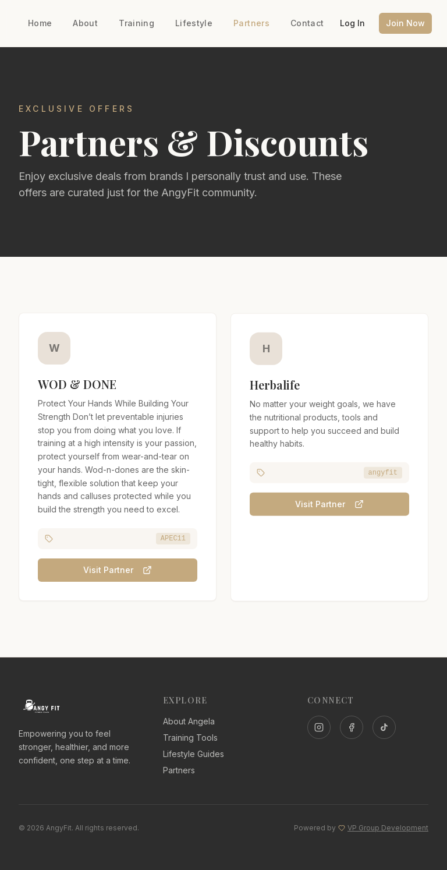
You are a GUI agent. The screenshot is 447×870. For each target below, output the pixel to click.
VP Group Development (387, 827)
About (85, 23)
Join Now (405, 23)
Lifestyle (193, 23)
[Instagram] (319, 727)
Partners (251, 23)
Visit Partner (117, 571)
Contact (307, 23)
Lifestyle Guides (193, 754)
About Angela (189, 721)
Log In (352, 23)
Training (136, 23)
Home (40, 23)
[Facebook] (351, 727)
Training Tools (190, 737)
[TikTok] (384, 727)
